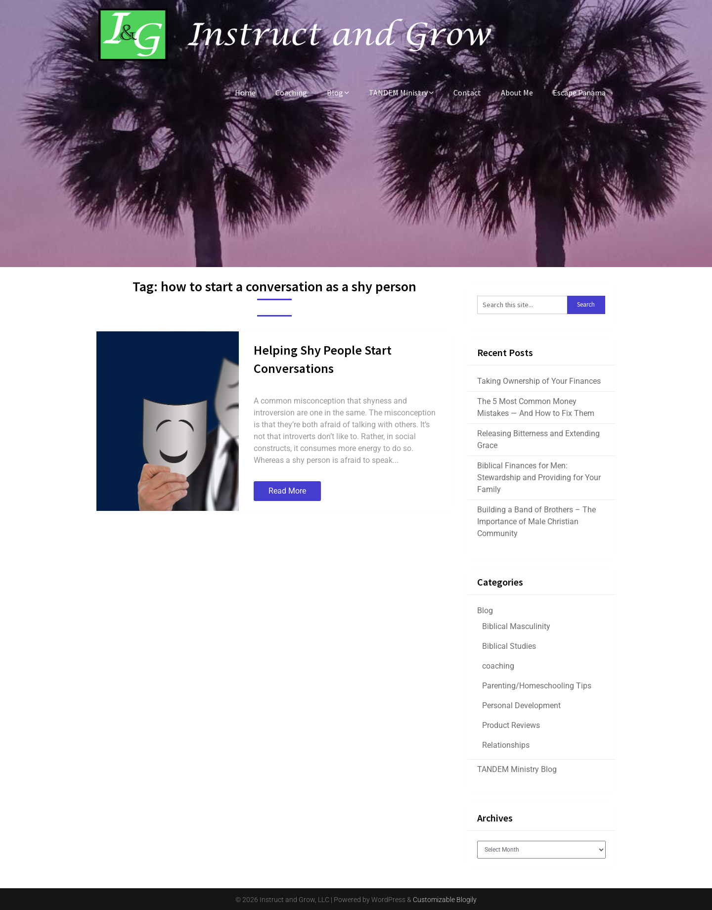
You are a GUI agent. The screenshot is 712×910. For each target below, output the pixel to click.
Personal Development (521, 705)
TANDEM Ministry (398, 92)
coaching (498, 666)
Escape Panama (579, 92)
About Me (517, 92)
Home (245, 92)
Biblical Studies (509, 646)
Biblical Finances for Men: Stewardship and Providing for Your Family (539, 477)
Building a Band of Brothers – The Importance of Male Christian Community (536, 521)
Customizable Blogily (445, 900)
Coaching (291, 92)
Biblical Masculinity (516, 626)
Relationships (506, 745)
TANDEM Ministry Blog (517, 769)
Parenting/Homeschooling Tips (536, 685)
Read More (287, 491)
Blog (335, 92)
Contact (467, 92)
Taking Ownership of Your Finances (539, 381)
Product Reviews (511, 725)
